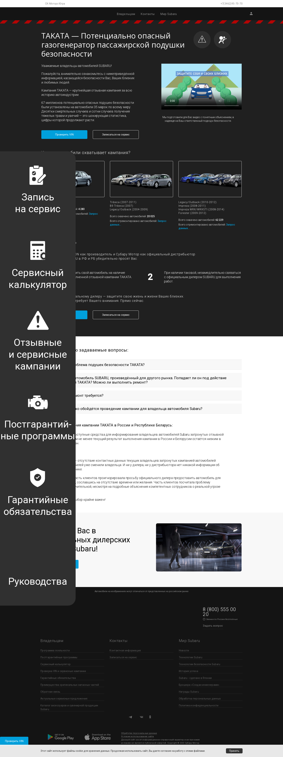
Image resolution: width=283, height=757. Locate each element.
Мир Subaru (168, 14)
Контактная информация (125, 650)
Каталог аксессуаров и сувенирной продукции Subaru (69, 707)
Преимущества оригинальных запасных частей (69, 684)
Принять (234, 750)
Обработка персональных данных (200, 698)
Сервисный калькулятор (55, 664)
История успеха (188, 671)
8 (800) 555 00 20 (219, 612)
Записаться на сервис (116, 134)
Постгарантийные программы (58, 657)
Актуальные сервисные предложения (64, 698)
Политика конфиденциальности (199, 705)
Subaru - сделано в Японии (195, 678)
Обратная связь (50, 691)
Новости (184, 650)
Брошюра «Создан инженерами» (199, 684)
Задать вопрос (213, 625)
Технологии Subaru (191, 657)
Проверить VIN (14, 741)
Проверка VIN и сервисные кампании (63, 671)
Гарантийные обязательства (58, 678)
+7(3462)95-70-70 (232, 3)
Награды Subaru (189, 691)
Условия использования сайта (137, 736)
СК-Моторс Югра (55, 3)
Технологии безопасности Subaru (199, 664)
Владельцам (126, 14)
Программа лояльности (55, 650)
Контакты (148, 14)
